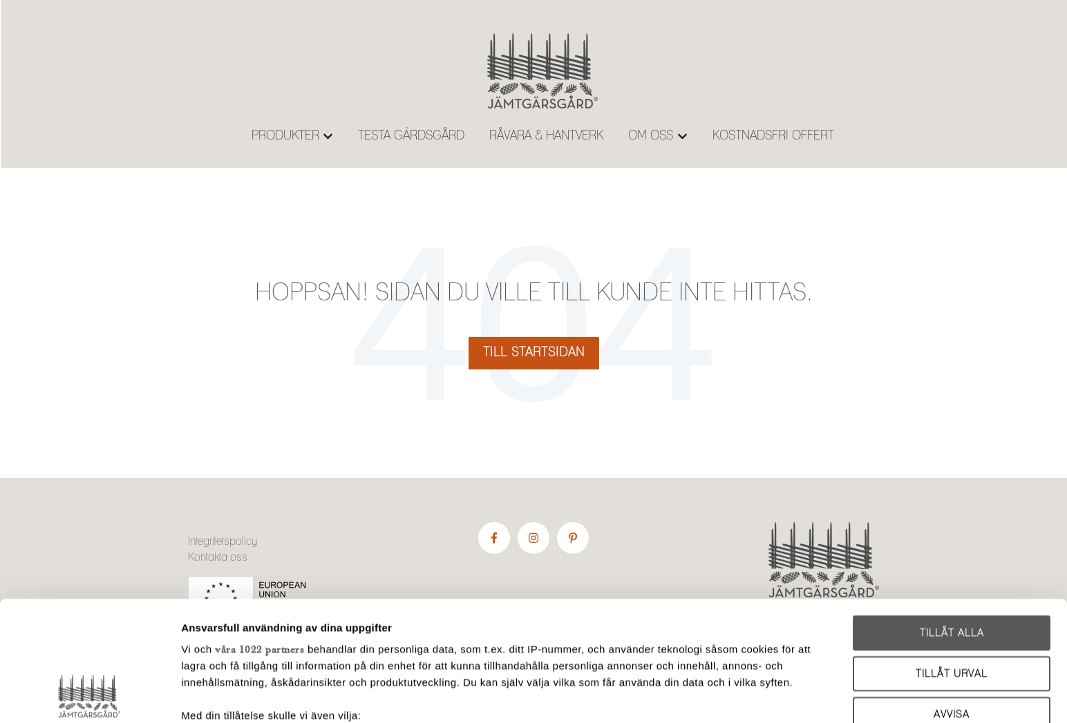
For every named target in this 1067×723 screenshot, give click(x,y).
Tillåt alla (952, 521)
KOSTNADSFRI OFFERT (773, 136)
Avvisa (952, 602)
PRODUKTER (285, 136)
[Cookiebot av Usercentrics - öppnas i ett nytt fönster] (89, 696)
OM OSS (650, 136)
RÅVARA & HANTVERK (546, 136)
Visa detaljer (747, 696)
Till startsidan (534, 353)
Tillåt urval (952, 561)
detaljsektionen (657, 658)
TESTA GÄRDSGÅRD (411, 136)
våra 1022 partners (259, 537)
